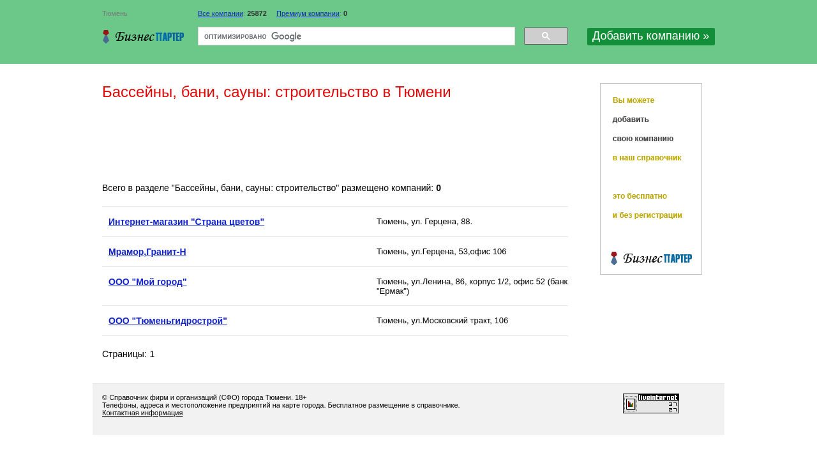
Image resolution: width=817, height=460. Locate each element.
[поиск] (355, 36)
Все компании (220, 13)
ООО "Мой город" (148, 282)
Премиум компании (308, 13)
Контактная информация (142, 413)
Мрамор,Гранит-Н (147, 252)
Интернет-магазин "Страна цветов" (186, 222)
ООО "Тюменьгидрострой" (168, 321)
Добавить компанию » (650, 35)
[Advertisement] (334, 142)
